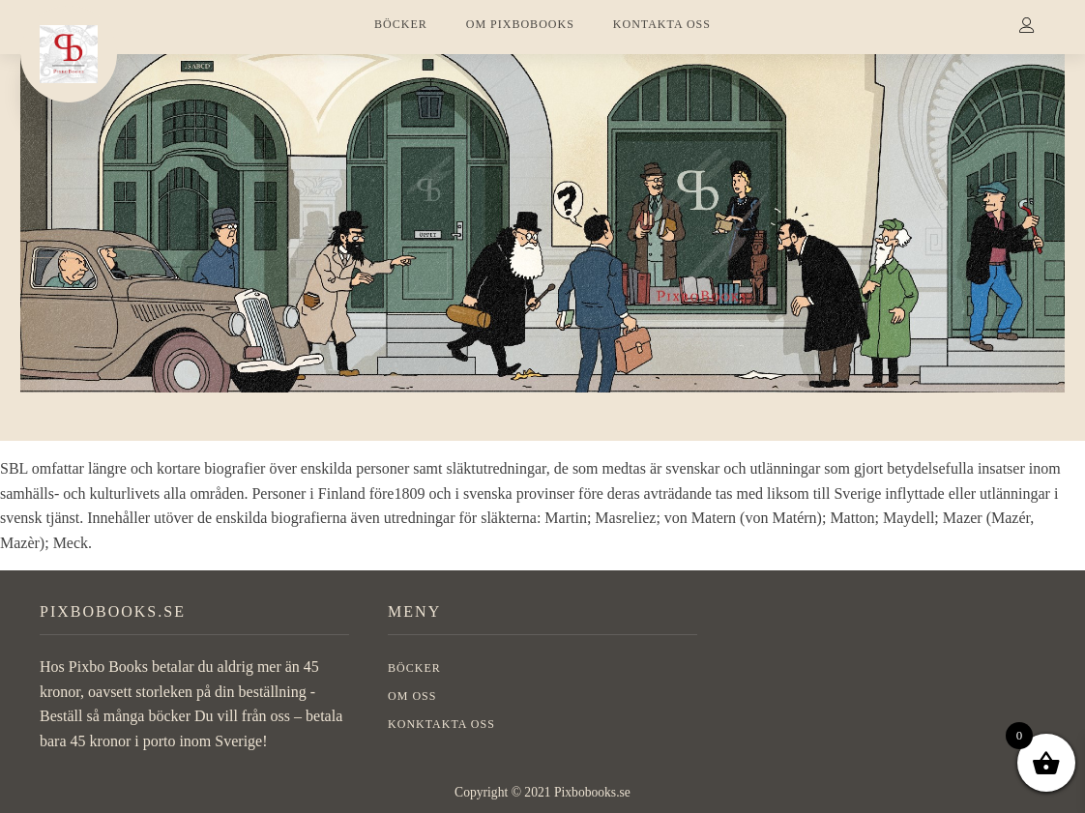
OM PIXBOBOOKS (520, 24)
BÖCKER (400, 24)
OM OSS (412, 696)
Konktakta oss (441, 724)
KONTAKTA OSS (662, 24)
